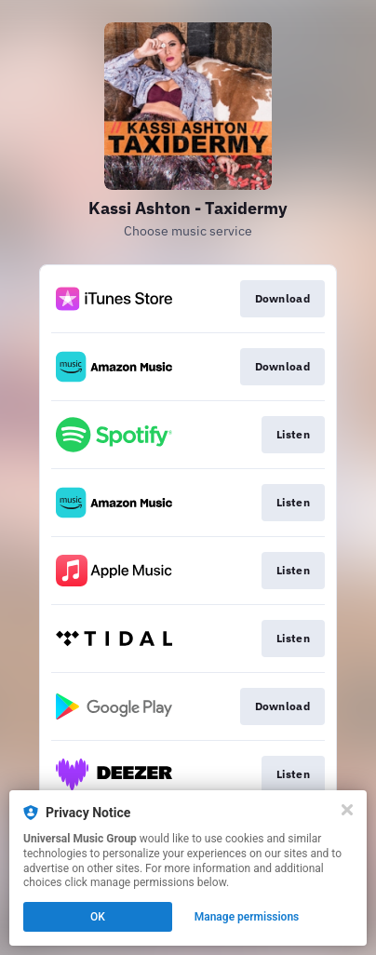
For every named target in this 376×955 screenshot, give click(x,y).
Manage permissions (247, 916)
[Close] (347, 810)
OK (97, 916)
